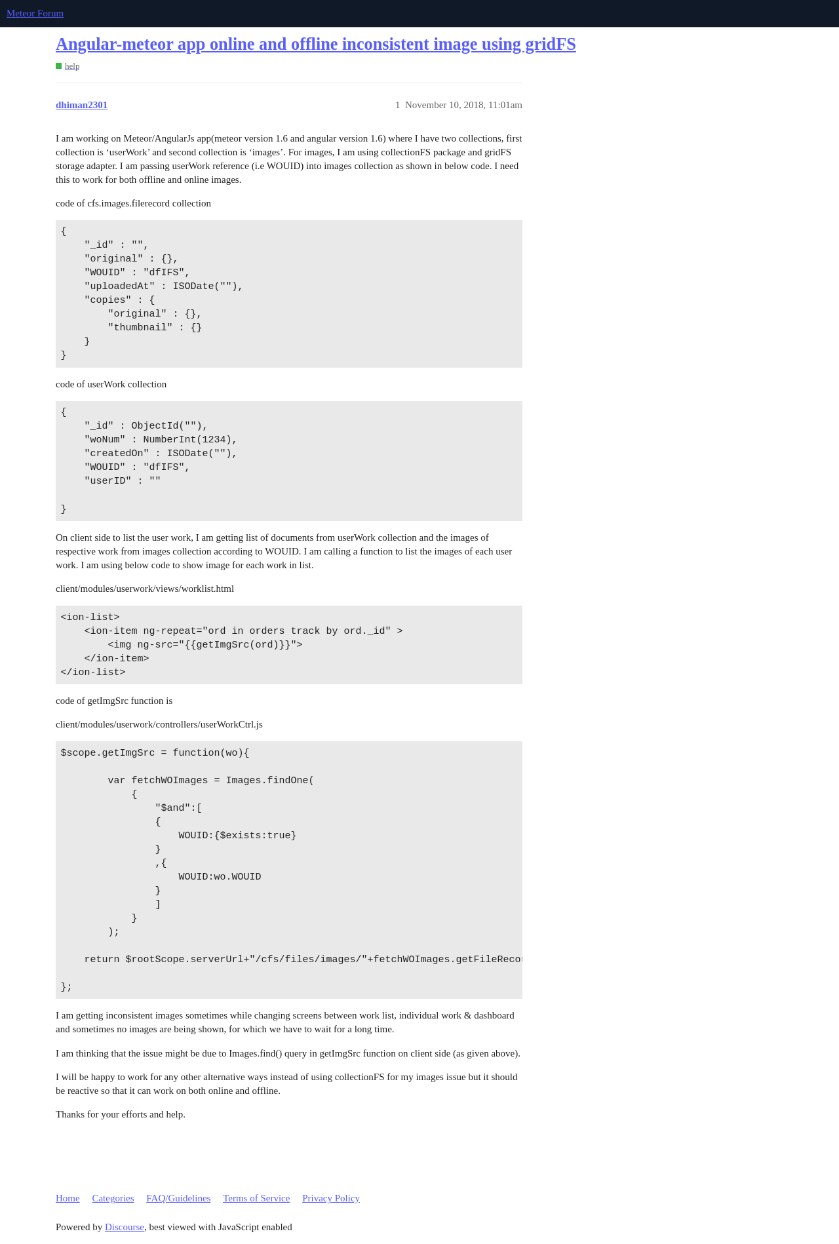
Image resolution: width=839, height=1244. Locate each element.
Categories (113, 1198)
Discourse (124, 1227)
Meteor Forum (35, 13)
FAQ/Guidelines (178, 1198)
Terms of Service (256, 1198)
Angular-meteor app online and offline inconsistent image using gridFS (316, 44)
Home (68, 1198)
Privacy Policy (331, 1198)
